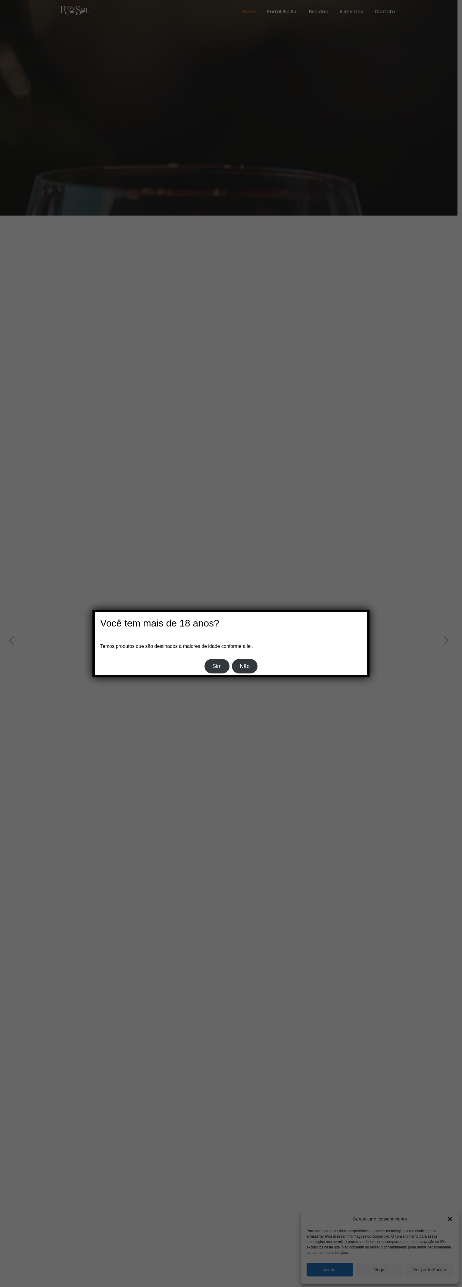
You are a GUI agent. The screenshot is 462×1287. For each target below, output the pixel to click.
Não (245, 666)
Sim (217, 666)
